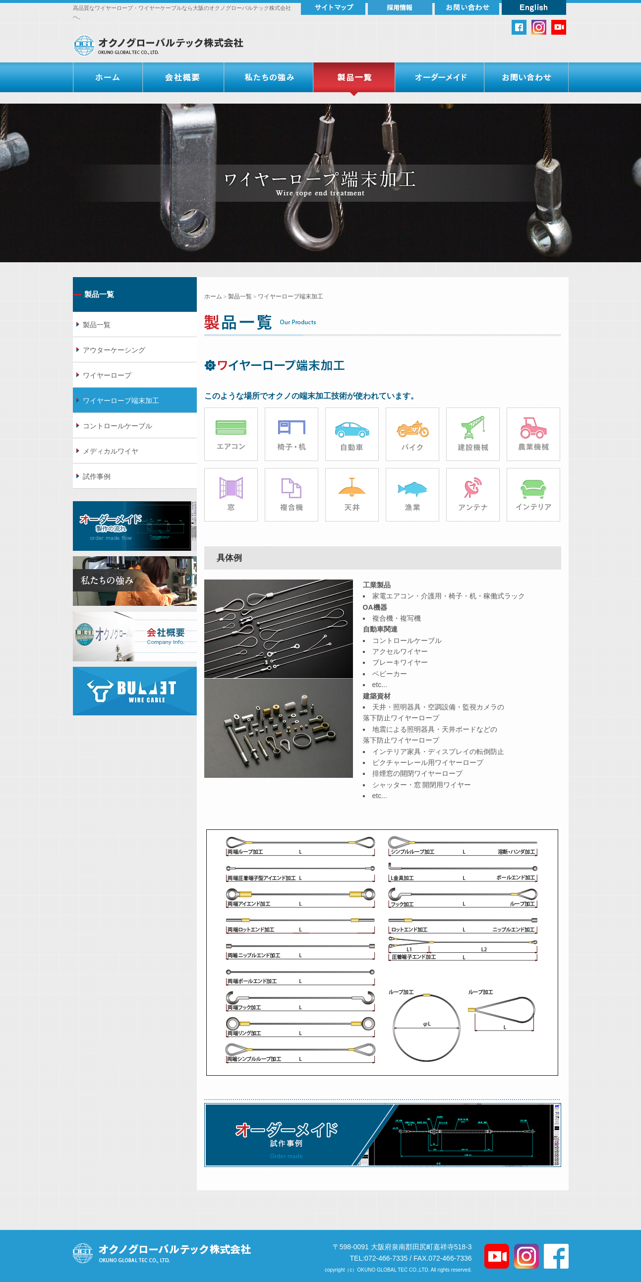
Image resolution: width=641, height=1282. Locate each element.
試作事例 (97, 476)
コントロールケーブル (117, 426)
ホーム (213, 296)
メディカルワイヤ (110, 451)
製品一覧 (240, 296)
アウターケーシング (114, 350)
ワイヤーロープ (107, 375)
